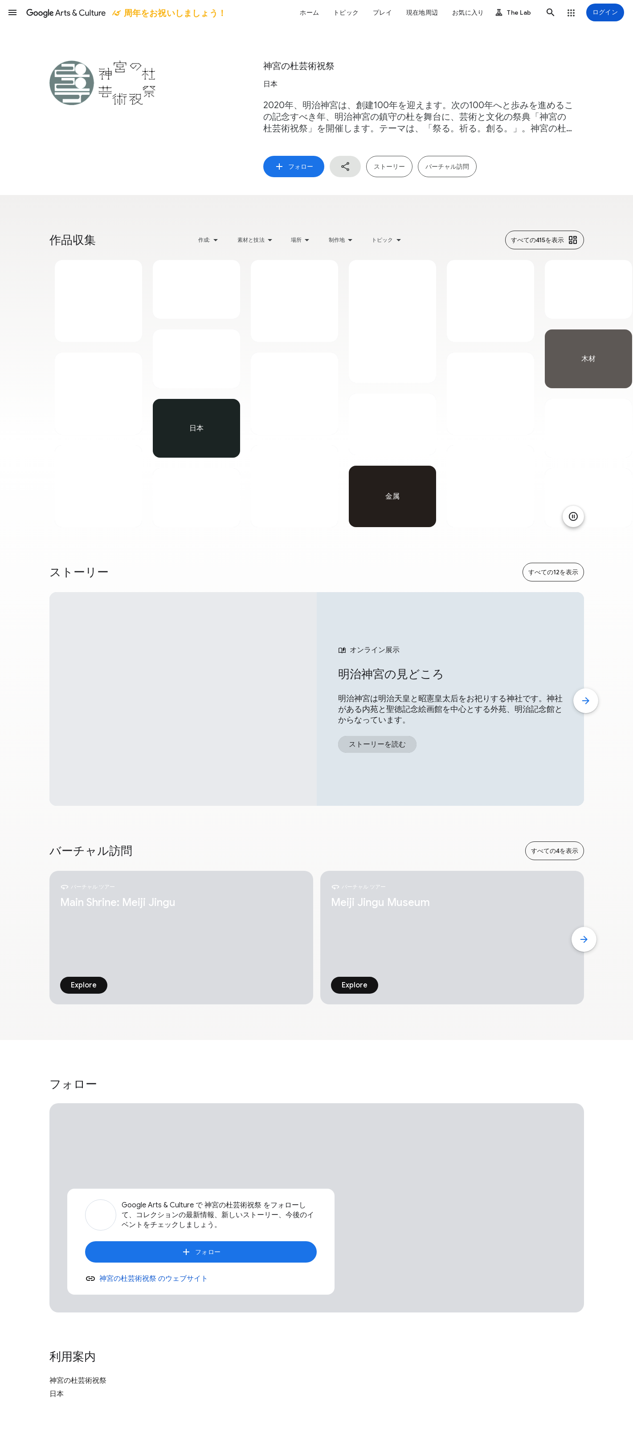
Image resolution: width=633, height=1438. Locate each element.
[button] (12, 12)
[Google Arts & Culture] (125, 12)
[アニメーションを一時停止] (573, 516)
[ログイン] (605, 12)
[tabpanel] (98, 393)
